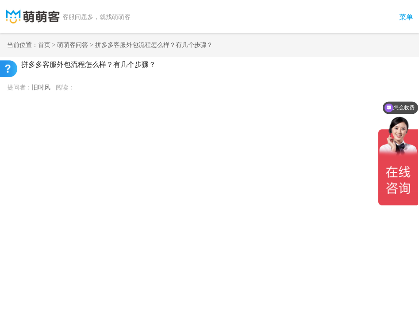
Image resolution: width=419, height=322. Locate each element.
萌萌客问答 (72, 44)
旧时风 (41, 87)
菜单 (406, 17)
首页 (44, 44)
